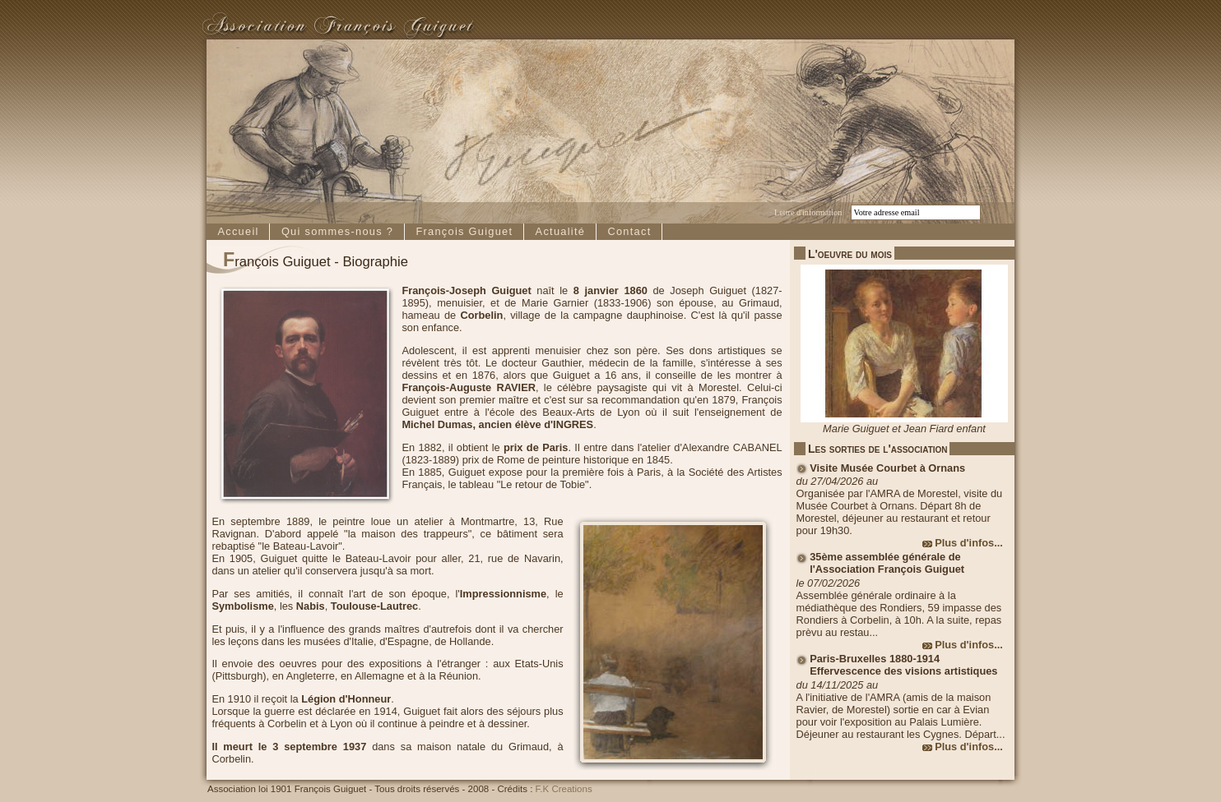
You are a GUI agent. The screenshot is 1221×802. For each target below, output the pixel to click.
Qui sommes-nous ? (337, 231)
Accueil (237, 231)
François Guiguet (464, 231)
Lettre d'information (808, 212)
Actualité (561, 231)
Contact (629, 231)
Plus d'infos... (969, 543)
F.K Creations (564, 789)
